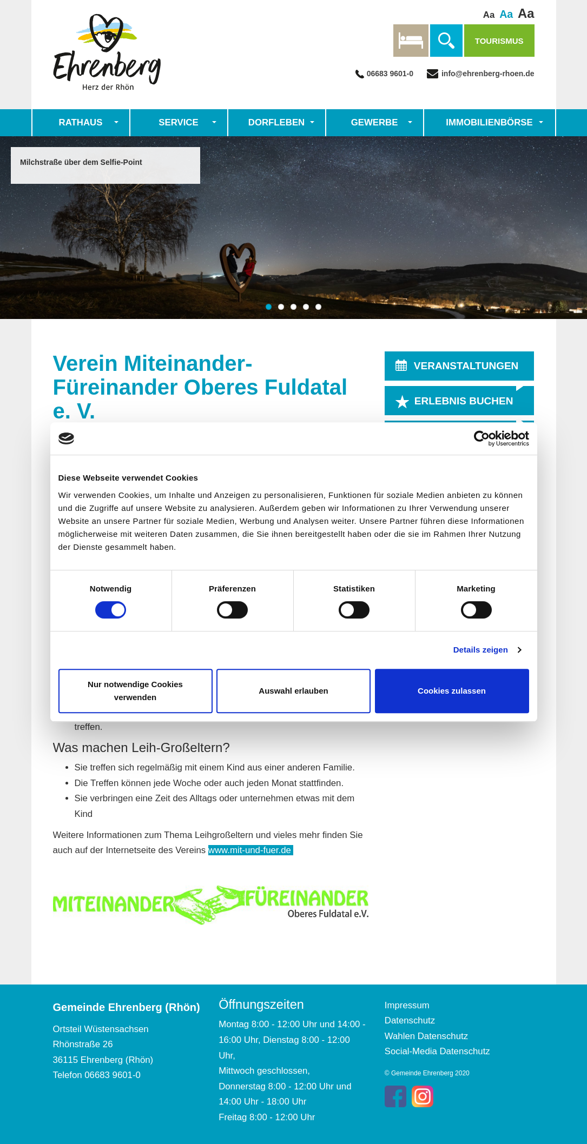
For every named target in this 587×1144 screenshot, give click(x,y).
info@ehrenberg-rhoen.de (486, 73)
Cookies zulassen (452, 690)
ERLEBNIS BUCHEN (463, 401)
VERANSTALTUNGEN (466, 366)
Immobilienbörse (489, 122)
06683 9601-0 (390, 73)
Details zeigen (480, 649)
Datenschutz (410, 1020)
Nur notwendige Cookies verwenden (135, 691)
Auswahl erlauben (293, 690)
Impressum (407, 1005)
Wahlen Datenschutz (426, 1036)
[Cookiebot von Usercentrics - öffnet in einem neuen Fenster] (481, 438)
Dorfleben (276, 122)
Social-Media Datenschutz (437, 1051)
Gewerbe (374, 122)
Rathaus (81, 122)
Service (178, 122)
